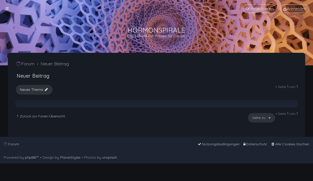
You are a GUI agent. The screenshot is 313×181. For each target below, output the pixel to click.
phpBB (30, 157)
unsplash (109, 157)
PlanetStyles (70, 157)
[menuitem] (294, 8)
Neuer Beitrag (33, 76)
